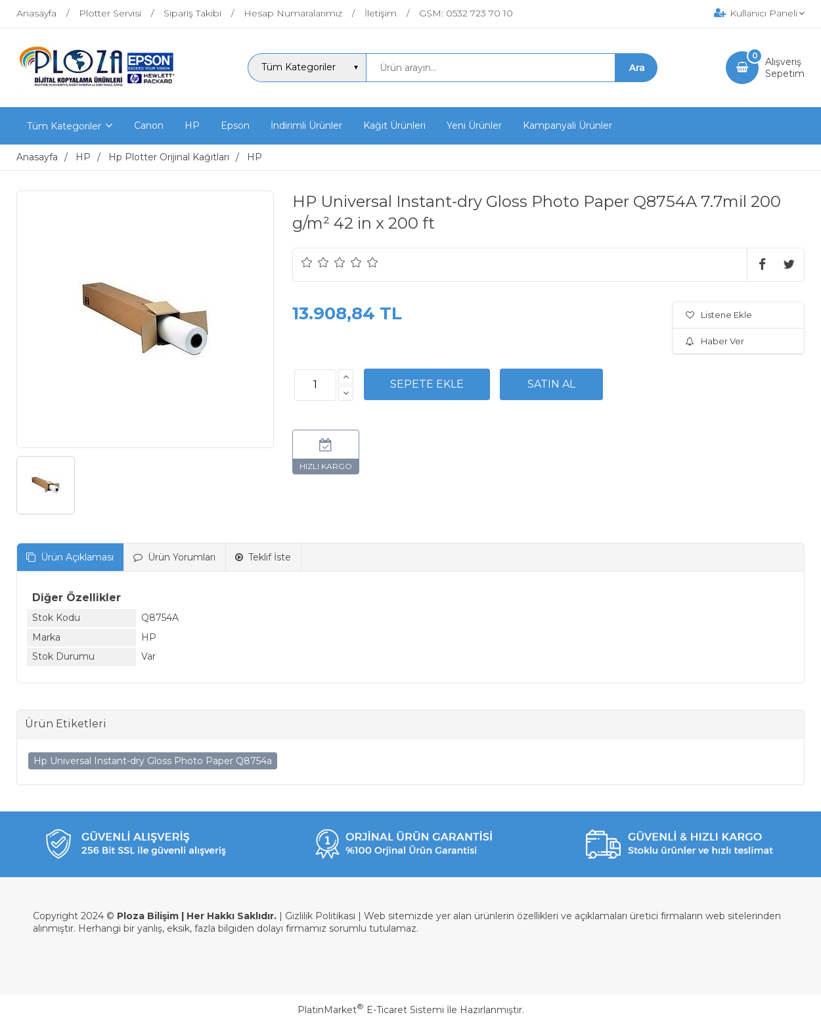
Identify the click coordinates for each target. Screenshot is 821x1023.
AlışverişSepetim (785, 68)
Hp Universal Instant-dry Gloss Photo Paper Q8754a (152, 761)
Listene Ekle (719, 314)
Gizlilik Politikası (320, 916)
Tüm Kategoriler (64, 126)
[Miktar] (315, 385)
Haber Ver (715, 341)
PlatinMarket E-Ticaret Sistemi (371, 1010)
